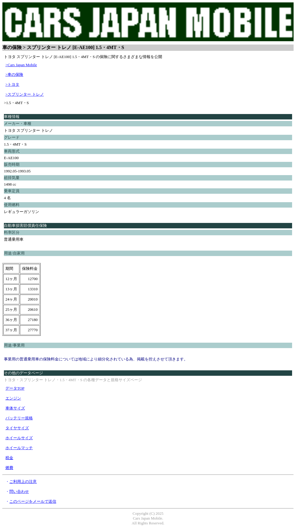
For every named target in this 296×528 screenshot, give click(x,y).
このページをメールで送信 (32, 501)
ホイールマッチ (19, 448)
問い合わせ (19, 491)
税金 (9, 457)
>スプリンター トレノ (24, 94)
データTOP (14, 388)
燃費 (9, 467)
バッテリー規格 (19, 418)
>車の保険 (14, 74)
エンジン (13, 398)
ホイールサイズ (19, 438)
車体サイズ (15, 408)
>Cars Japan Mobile (21, 65)
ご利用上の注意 (23, 481)
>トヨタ (12, 84)
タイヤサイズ (17, 428)
